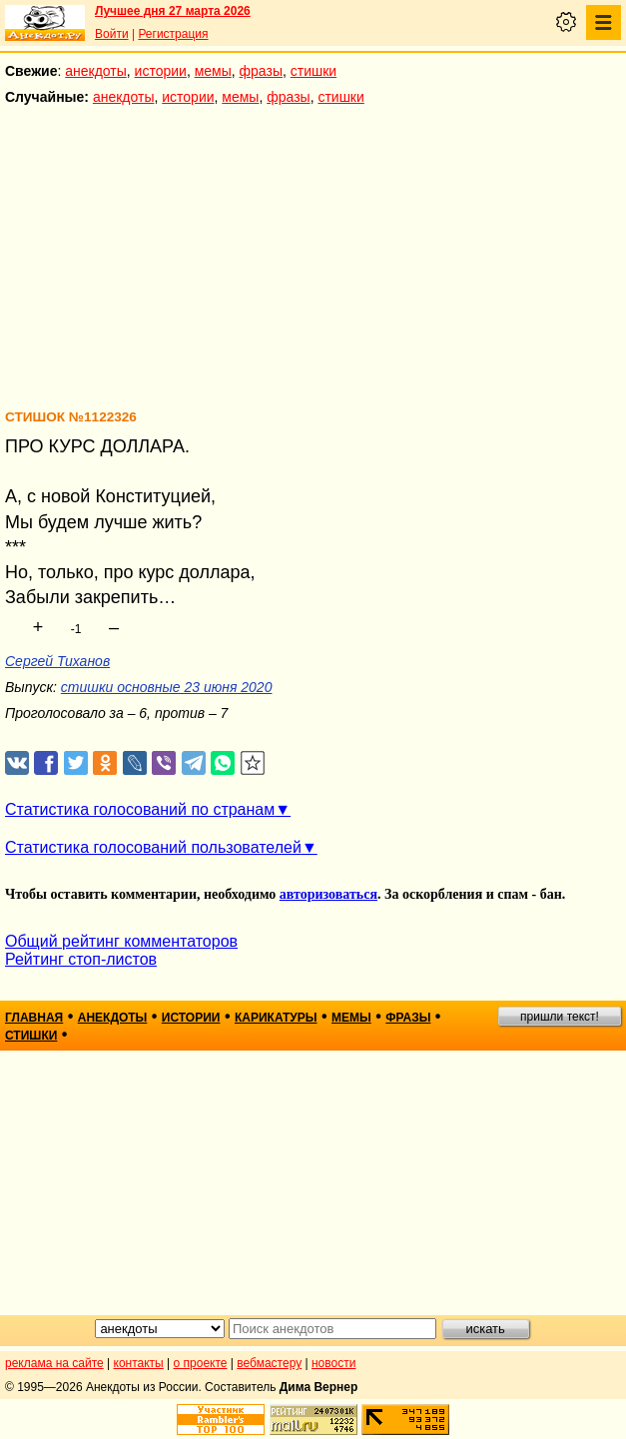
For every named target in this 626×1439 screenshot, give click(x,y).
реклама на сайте (54, 1363)
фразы (261, 71)
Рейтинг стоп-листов (81, 959)
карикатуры (276, 1018)
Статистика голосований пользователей (153, 847)
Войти (112, 34)
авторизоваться (328, 894)
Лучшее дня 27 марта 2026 (173, 11)
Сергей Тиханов (57, 661)
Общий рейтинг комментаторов (121, 941)
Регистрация (173, 34)
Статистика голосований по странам (140, 809)
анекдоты (96, 71)
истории (161, 71)
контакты (139, 1363)
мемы (213, 71)
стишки (313, 71)
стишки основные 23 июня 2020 (167, 687)
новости (333, 1363)
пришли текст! (559, 1017)
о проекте (201, 1363)
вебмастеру (269, 1363)
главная (34, 1018)
